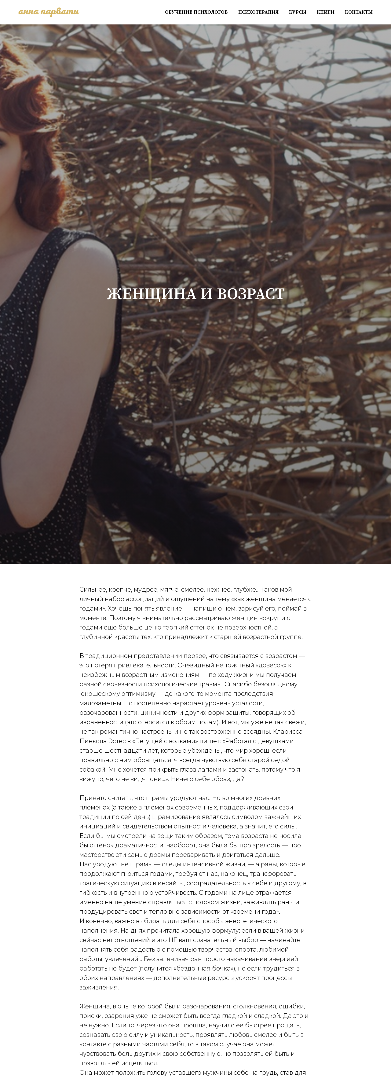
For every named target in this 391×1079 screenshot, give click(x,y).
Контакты (359, 12)
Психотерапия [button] (258, 12)
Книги (325, 12)
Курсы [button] (297, 12)
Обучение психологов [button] (196, 12)
